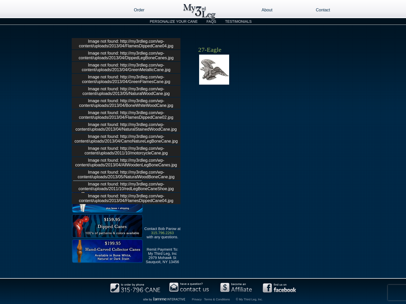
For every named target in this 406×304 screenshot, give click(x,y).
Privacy (197, 299)
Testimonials (238, 21)
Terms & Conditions (217, 299)
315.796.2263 (162, 233)
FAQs (211, 21)
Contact (323, 10)
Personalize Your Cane (174, 21)
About (267, 10)
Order (139, 10)
